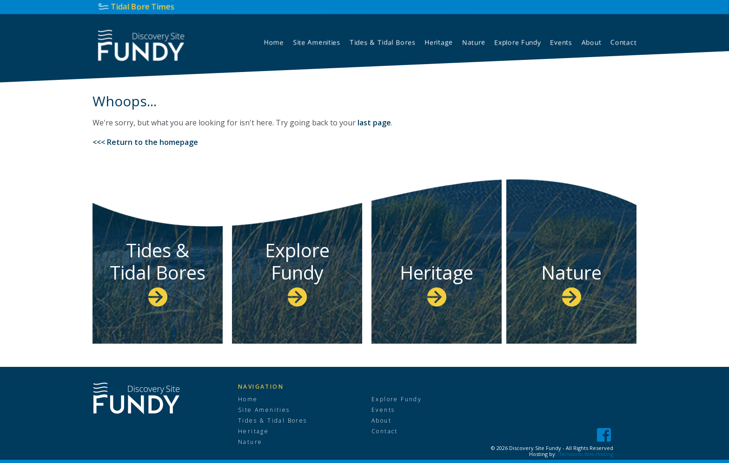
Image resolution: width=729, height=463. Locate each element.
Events (383, 410)
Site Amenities (264, 410)
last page (374, 122)
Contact (384, 431)
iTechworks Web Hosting (585, 453)
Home (248, 399)
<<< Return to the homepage (145, 142)
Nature (571, 283)
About (381, 421)
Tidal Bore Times (143, 6)
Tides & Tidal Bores (157, 271)
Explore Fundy (297, 271)
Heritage (436, 283)
